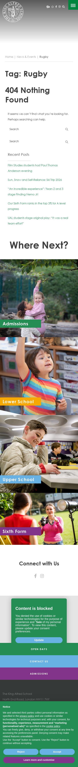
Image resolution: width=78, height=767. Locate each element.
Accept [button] (57, 751)
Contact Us (39, 661)
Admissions (39, 673)
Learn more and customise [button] (39, 760)
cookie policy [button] (53, 726)
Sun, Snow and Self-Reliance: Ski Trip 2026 (35, 180)
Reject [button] (20, 751)
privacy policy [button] (27, 716)
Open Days (39, 649)
